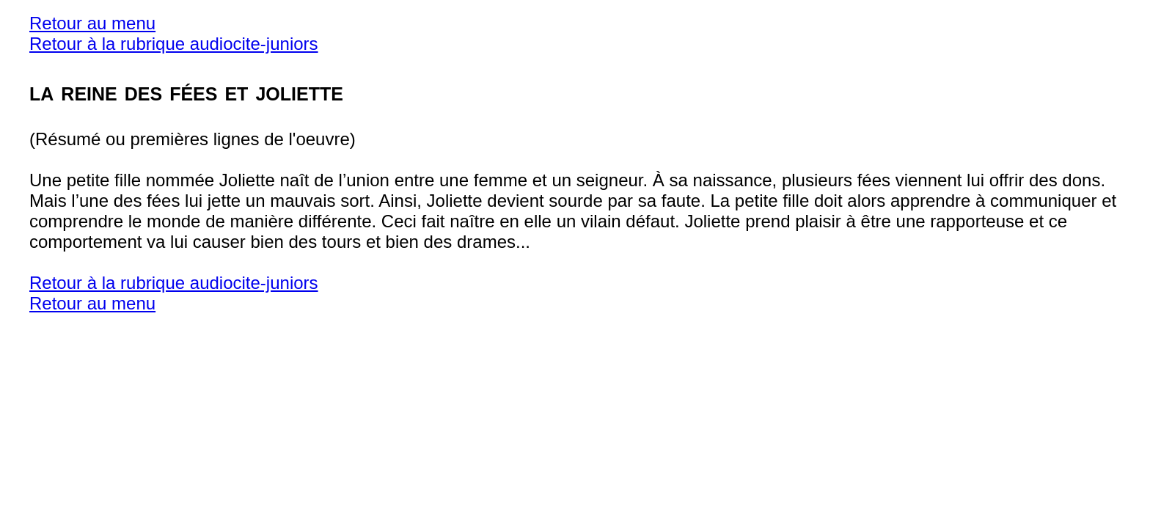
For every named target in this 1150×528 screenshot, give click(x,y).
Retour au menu (92, 23)
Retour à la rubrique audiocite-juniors (173, 44)
